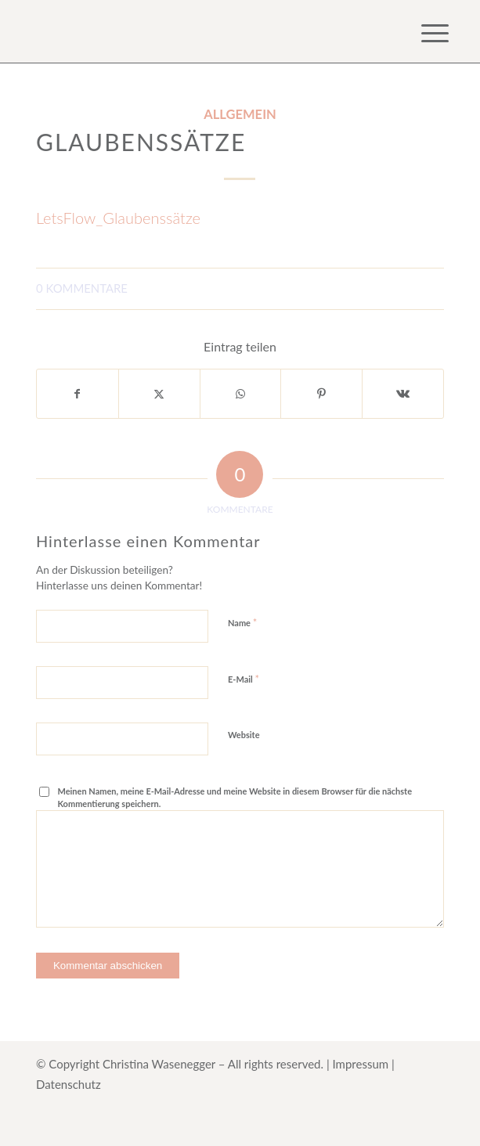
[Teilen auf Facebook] (77, 393)
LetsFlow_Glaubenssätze (118, 217)
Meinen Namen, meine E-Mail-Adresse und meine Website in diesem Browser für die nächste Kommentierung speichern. (234, 797)
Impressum (360, 1064)
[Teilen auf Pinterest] (321, 393)
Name (242, 622)
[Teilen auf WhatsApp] (240, 393)
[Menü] (423, 33)
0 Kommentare (82, 288)
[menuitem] (423, 33)
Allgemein (240, 114)
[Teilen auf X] (159, 393)
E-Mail (243, 678)
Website (244, 735)
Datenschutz (68, 1084)
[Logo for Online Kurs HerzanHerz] (199, 31)
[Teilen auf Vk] (403, 393)
